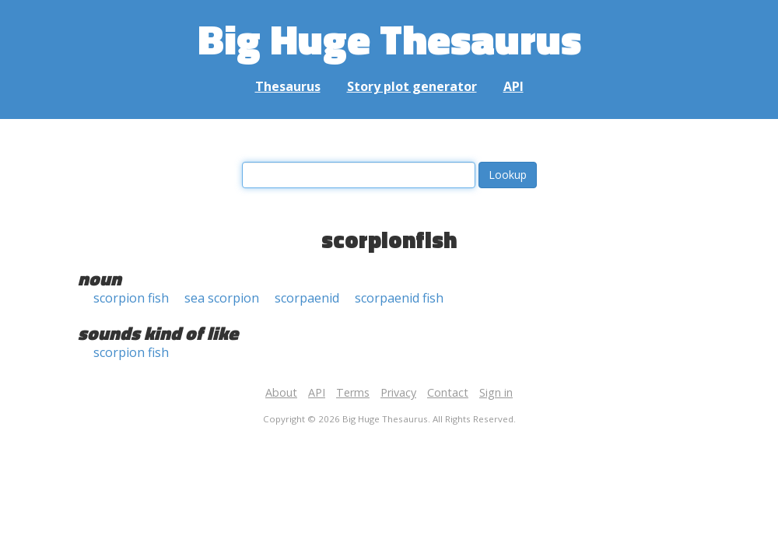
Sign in (496, 392)
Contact (447, 392)
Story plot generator (412, 86)
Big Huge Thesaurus (389, 38)
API (513, 86)
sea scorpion (221, 297)
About (281, 392)
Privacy (398, 392)
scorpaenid (307, 297)
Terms (353, 392)
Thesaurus (288, 86)
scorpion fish (131, 297)
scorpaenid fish (399, 297)
